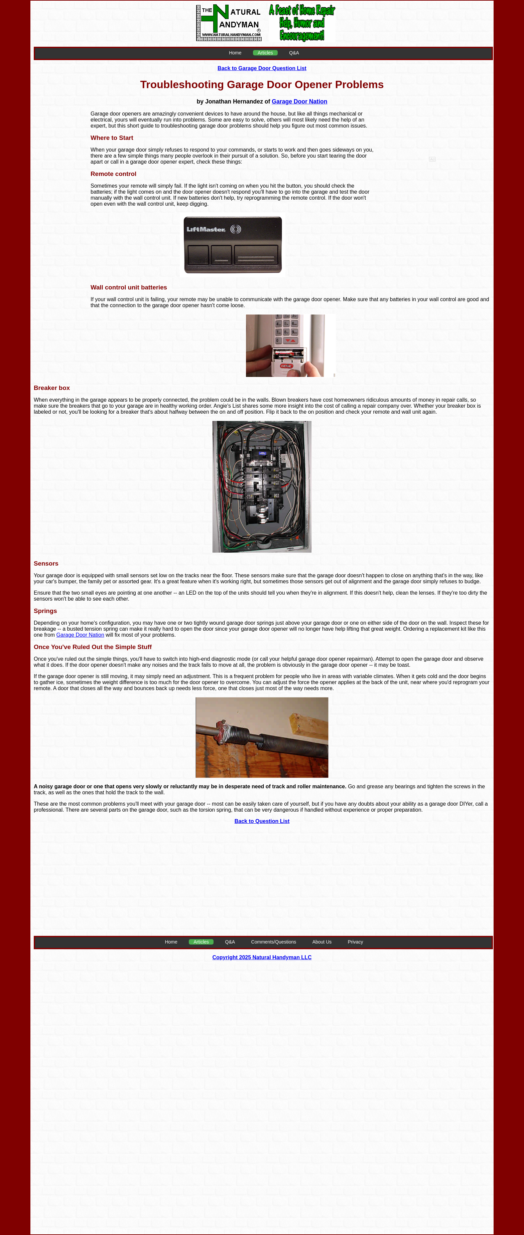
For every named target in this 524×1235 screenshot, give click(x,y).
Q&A (294, 52)
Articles (265, 52)
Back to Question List (262, 821)
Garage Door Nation (299, 101)
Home (235, 52)
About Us (322, 942)
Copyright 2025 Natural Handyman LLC (262, 957)
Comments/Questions (273, 942)
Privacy (355, 942)
